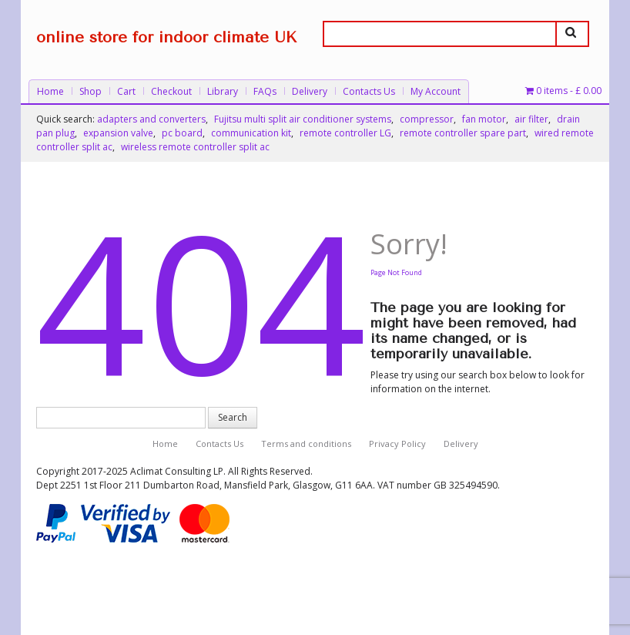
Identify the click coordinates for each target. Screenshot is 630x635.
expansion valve (118, 132)
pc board (182, 132)
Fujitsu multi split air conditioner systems (302, 119)
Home (50, 91)
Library (222, 91)
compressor (427, 119)
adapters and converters (151, 119)
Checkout (171, 91)
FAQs (264, 91)
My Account (436, 91)
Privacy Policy (397, 443)
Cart (126, 91)
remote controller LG (345, 132)
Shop (90, 91)
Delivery (309, 91)
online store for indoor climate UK (166, 37)
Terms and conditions (306, 443)
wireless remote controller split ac (195, 146)
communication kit (251, 132)
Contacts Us (369, 91)
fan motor (484, 119)
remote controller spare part (463, 132)
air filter (531, 119)
